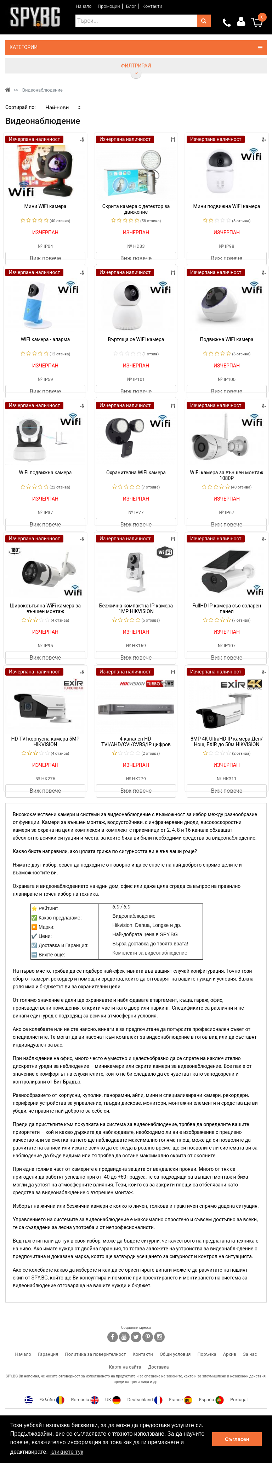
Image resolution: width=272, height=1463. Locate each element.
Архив (229, 1354)
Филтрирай (136, 66)
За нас (250, 1354)
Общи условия (175, 1354)
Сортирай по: (20, 107)
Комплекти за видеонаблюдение (150, 953)
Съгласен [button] (237, 1439)
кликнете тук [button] (66, 1452)
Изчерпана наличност (34, 139)
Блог (131, 6)
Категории (136, 47)
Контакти (152, 6)
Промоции (109, 6)
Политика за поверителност (95, 1354)
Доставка (158, 1367)
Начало (84, 6)
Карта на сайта (125, 1367)
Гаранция (48, 1354)
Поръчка (207, 1354)
